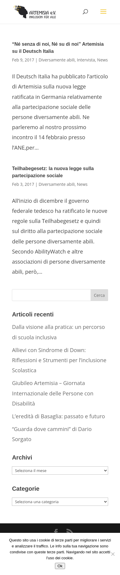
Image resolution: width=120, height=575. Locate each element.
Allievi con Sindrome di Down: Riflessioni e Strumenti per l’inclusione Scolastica (59, 360)
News (102, 60)
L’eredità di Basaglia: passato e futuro (58, 416)
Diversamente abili (57, 60)
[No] (113, 554)
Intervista (86, 60)
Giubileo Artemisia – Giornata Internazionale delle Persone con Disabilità (52, 393)
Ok (59, 566)
